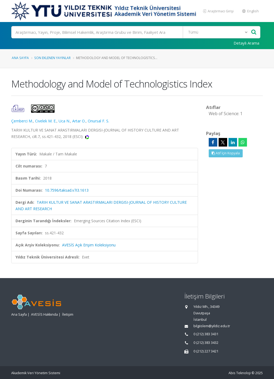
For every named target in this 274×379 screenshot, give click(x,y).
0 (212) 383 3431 (205, 334)
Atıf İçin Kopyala (226, 153)
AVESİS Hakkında (44, 314)
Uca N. (64, 120)
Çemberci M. (22, 120)
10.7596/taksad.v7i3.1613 (67, 190)
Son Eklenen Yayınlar (52, 58)
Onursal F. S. (98, 120)
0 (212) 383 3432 (205, 342)
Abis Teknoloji (240, 373)
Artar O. (79, 120)
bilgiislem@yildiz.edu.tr (211, 326)
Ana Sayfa (20, 58)
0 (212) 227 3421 (205, 351)
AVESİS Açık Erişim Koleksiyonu (89, 244)
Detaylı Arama (246, 43)
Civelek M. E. (45, 120)
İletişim (67, 314)
